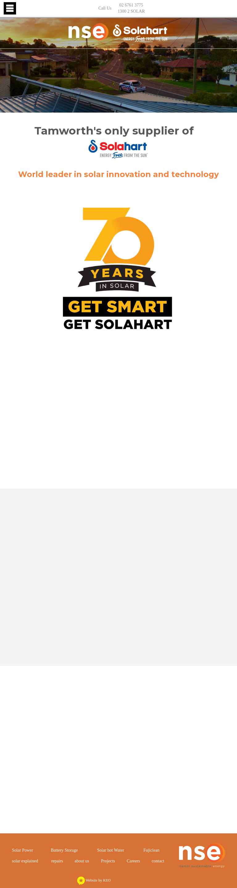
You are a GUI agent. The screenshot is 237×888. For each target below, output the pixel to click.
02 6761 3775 (131, 5)
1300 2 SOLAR (131, 11)
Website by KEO (94, 880)
